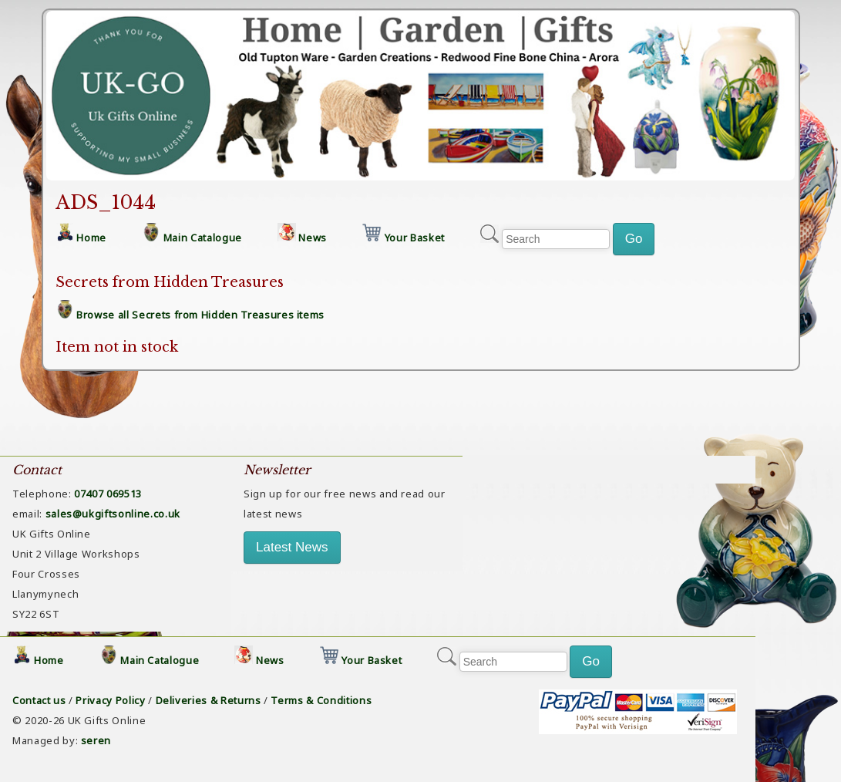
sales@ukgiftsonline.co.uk (112, 514)
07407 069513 (108, 494)
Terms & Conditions (321, 700)
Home (91, 237)
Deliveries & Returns (208, 700)
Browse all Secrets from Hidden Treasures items (200, 315)
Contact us (39, 700)
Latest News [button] (292, 547)
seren (96, 740)
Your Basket (415, 237)
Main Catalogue (202, 237)
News (312, 237)
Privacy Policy (110, 700)
